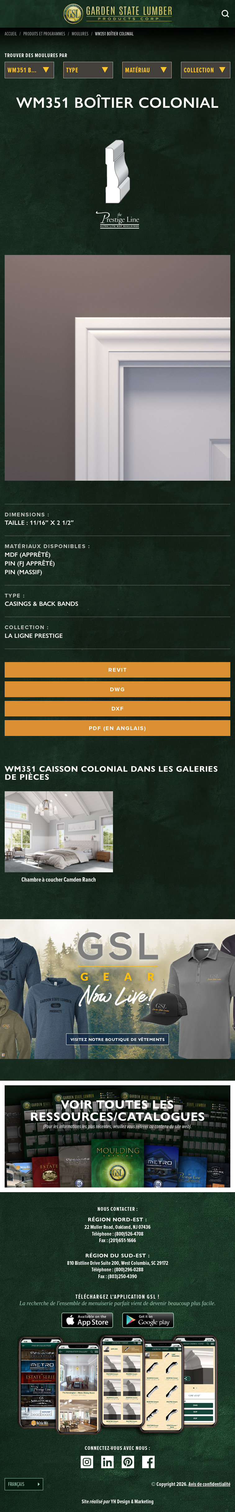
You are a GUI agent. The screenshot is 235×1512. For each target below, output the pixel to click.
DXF (117, 709)
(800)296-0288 (128, 1269)
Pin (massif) (23, 572)
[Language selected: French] (24, 1484)
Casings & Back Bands (41, 603)
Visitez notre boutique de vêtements (117, 1039)
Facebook (148, 1462)
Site (118, 1501)
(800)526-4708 (129, 1234)
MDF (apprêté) (28, 554)
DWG (117, 689)
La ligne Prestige (34, 635)
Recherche (225, 14)
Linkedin (107, 1462)
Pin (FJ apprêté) (30, 563)
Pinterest (128, 1462)
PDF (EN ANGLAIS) (117, 728)
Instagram (87, 1462)
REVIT (117, 670)
